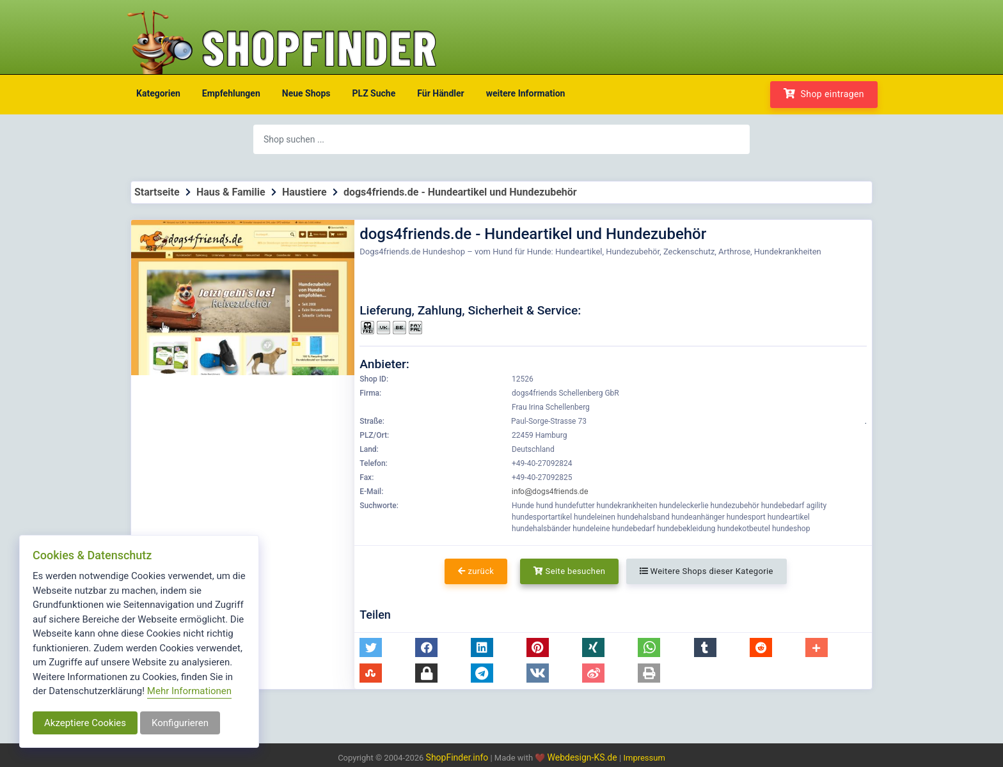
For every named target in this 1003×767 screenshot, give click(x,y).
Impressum (644, 758)
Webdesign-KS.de (584, 757)
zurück (476, 571)
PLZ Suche (374, 93)
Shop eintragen (824, 93)
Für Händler (440, 93)
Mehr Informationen (189, 691)
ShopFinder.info (457, 757)
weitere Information (525, 93)
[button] (370, 647)
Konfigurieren (180, 723)
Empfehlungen (231, 93)
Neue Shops (306, 93)
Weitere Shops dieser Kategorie (706, 571)
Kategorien (158, 93)
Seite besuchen (569, 571)
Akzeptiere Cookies (85, 723)
